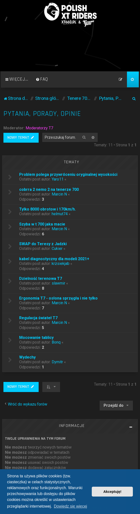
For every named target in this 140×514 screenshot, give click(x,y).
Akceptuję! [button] (112, 492)
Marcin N (59, 194)
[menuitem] (42, 79)
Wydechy (27, 357)
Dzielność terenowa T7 (40, 278)
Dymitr (57, 362)
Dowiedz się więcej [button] (70, 506)
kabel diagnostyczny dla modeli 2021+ (54, 259)
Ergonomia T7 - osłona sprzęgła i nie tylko (58, 298)
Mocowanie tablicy (36, 337)
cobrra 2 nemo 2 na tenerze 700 (49, 189)
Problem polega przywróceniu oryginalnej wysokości (68, 174)
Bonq (56, 342)
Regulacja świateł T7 (38, 318)
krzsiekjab (60, 263)
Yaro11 (57, 179)
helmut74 (60, 214)
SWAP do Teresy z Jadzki (43, 244)
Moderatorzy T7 (39, 128)
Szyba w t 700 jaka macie (42, 224)
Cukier (57, 248)
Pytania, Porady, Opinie (42, 113)
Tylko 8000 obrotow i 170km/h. (47, 209)
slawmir (58, 283)
